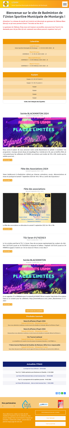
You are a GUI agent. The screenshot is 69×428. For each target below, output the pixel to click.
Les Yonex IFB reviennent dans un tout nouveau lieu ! (34, 378)
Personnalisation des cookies (50, 412)
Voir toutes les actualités (34, 313)
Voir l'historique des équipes (34, 104)
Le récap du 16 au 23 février (34, 371)
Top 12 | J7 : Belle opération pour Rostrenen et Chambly (34, 374)
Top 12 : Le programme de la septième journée (34, 381)
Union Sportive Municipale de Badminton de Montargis (29, 5)
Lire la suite (8, 162)
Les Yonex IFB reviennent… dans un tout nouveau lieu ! (34, 385)
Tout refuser (50, 418)
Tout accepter (50, 423)
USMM (15, 2)
